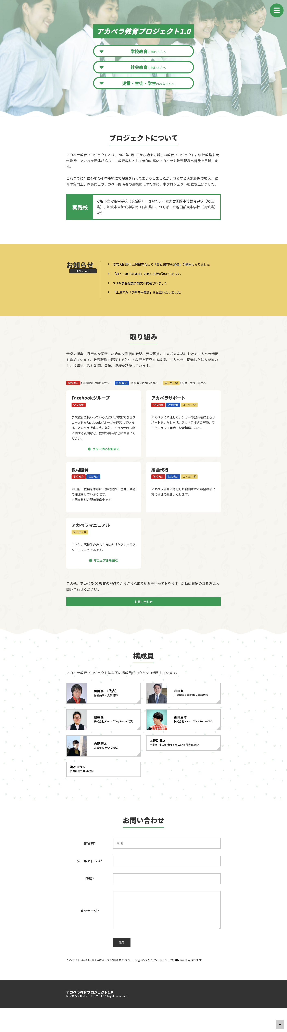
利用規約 (182, 984)
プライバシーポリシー (159, 984)
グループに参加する (106, 457)
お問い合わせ (143, 613)
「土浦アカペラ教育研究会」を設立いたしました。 (152, 300)
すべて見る (80, 277)
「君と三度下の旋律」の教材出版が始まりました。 (152, 281)
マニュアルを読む (106, 568)
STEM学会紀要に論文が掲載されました (143, 291)
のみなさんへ (148, 85)
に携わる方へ (149, 51)
